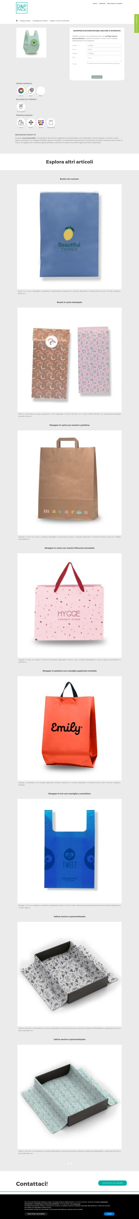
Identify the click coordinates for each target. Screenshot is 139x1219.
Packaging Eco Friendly (39, 21)
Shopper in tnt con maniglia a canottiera (69, 793)
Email (74, 49)
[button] (113, 1198)
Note (73, 57)
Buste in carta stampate (69, 302)
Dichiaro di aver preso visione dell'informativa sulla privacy (104, 63)
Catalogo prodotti (25, 21)
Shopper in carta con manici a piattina (69, 425)
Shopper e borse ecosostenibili (59, 21)
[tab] (25, 135)
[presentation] (86, 70)
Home (95, 3)
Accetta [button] (109, 1214)
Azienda (74, 45)
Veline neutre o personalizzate (69, 916)
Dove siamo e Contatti (114, 3)
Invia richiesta (97, 77)
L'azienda (102, 3)
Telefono (74, 53)
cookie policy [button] (76, 1204)
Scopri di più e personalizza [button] (36, 1214)
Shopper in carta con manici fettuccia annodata (69, 548)
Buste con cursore (69, 179)
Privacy (74, 64)
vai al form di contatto (112, 1183)
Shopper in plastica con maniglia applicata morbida (70, 671)
